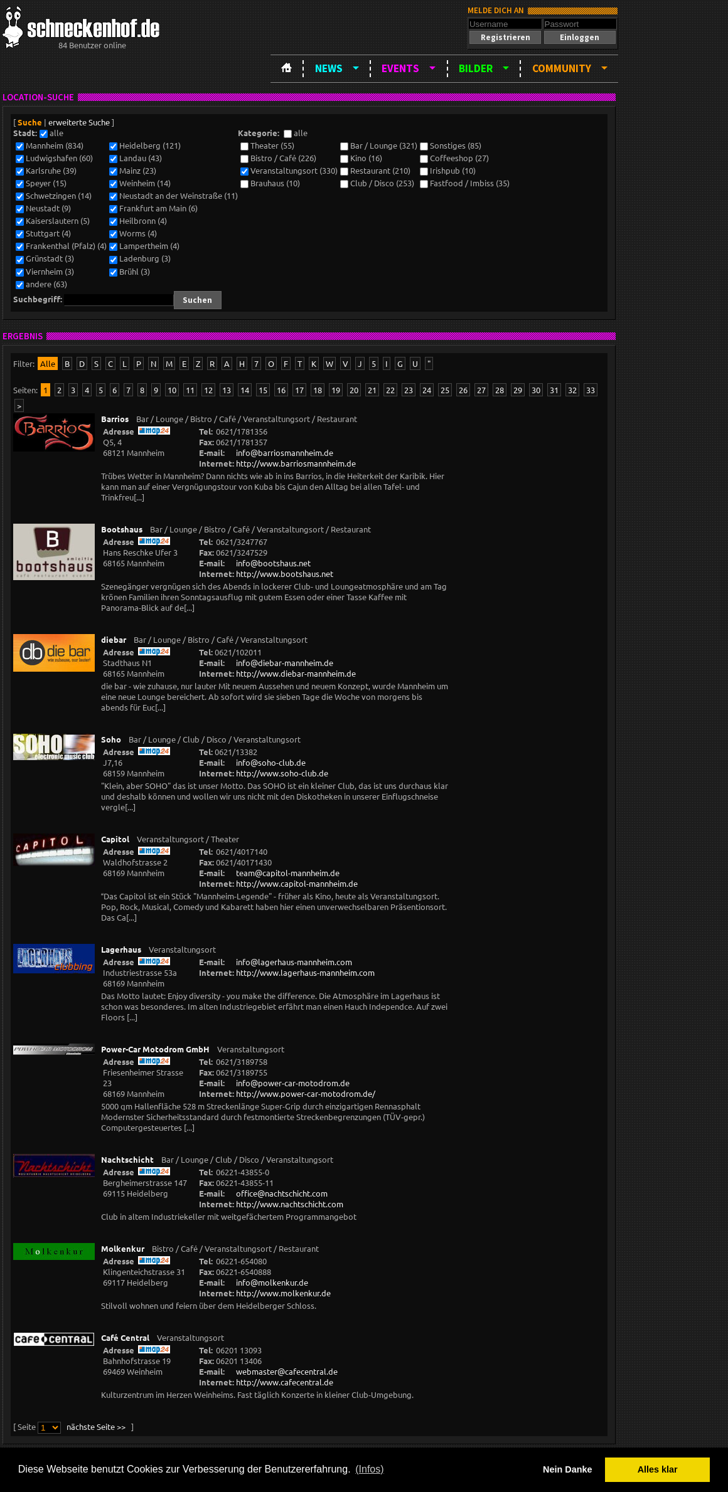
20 (354, 389)
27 (481, 389)
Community (561, 68)
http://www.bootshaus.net (284, 573)
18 (317, 389)
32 (572, 389)
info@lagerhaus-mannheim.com (294, 961)
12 (208, 389)
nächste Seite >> (96, 1426)
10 (172, 389)
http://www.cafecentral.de (284, 1382)
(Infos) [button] (369, 1469)
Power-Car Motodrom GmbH (155, 1049)
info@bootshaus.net (273, 563)
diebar (113, 639)
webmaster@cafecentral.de (287, 1371)
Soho (111, 739)
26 (463, 389)
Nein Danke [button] (567, 1469)
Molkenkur (122, 1248)
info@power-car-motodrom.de (293, 1082)
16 (281, 389)
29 (517, 389)
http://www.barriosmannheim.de (296, 463)
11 (190, 389)
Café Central (125, 1337)
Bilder (476, 68)
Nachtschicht (127, 1159)
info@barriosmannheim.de (284, 452)
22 (390, 389)
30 (536, 389)
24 (426, 389)
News (329, 68)
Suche (30, 122)
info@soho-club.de (271, 762)
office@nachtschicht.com (282, 1193)
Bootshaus (121, 529)
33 (590, 389)
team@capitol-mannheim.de (288, 872)
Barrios (115, 418)
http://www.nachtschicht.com (289, 1203)
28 (499, 389)
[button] (505, 37)
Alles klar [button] (658, 1469)
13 (226, 389)
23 (408, 389)
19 (335, 389)
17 (299, 389)
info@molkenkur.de (272, 1282)
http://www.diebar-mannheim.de (296, 673)
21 (372, 389)
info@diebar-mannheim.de (284, 662)
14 (244, 389)
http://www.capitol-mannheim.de (297, 883)
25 (445, 389)
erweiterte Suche (79, 122)
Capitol (115, 838)
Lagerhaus (121, 949)
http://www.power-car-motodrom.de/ (305, 1093)
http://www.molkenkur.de (283, 1293)
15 (263, 389)
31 (554, 389)
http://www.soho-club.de (282, 773)
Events (400, 68)
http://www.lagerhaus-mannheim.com (305, 972)
